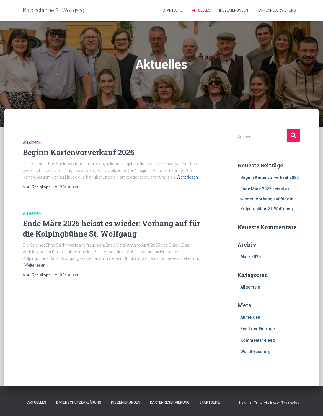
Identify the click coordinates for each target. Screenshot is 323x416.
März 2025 (250, 256)
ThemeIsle (290, 403)
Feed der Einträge (257, 328)
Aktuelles (201, 10)
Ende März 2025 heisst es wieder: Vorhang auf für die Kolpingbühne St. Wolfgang (266, 199)
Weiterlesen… (188, 177)
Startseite (173, 10)
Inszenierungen (233, 10)
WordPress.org (255, 351)
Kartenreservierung (276, 10)
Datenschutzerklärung (78, 402)
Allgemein (32, 143)
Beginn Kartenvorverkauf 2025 (78, 152)
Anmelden (250, 317)
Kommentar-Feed (257, 340)
